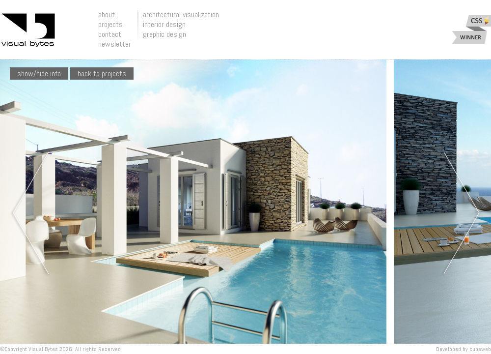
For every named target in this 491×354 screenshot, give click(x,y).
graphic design (164, 34)
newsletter (114, 44)
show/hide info (39, 73)
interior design (164, 24)
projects (110, 24)
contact (109, 34)
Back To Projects (102, 73)
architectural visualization (181, 14)
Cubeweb (480, 349)
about (106, 14)
